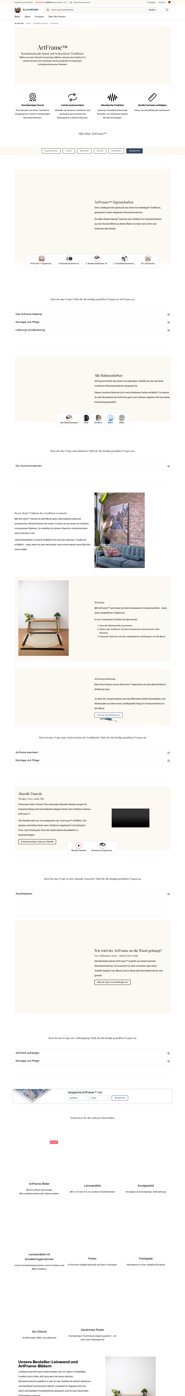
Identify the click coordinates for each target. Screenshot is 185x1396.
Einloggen (151, 2)
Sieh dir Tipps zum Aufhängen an (112, 982)
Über (57, 16)
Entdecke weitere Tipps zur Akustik (37, 841)
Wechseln (84, 150)
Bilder (17, 16)
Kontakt (162, 2)
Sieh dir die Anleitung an (108, 715)
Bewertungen (51, 2)
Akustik (100, 150)
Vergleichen (134, 150)
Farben (69, 150)
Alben (28, 16)
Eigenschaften (51, 150)
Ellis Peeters (26, 10)
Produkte (40, 16)
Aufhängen (116, 150)
